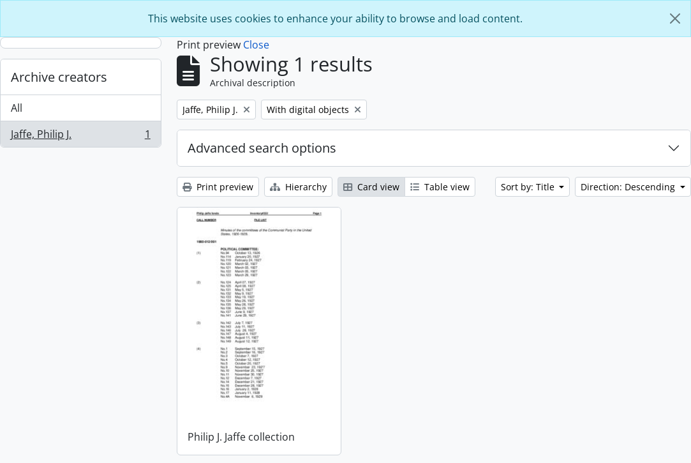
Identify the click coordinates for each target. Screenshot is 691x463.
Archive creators (59, 77)
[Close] (675, 18)
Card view (371, 187)
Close (256, 45)
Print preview (217, 187)
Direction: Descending (629, 187)
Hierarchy (298, 187)
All (16, 108)
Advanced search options (262, 147)
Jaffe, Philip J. (80, 136)
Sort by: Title (529, 187)
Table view (440, 187)
